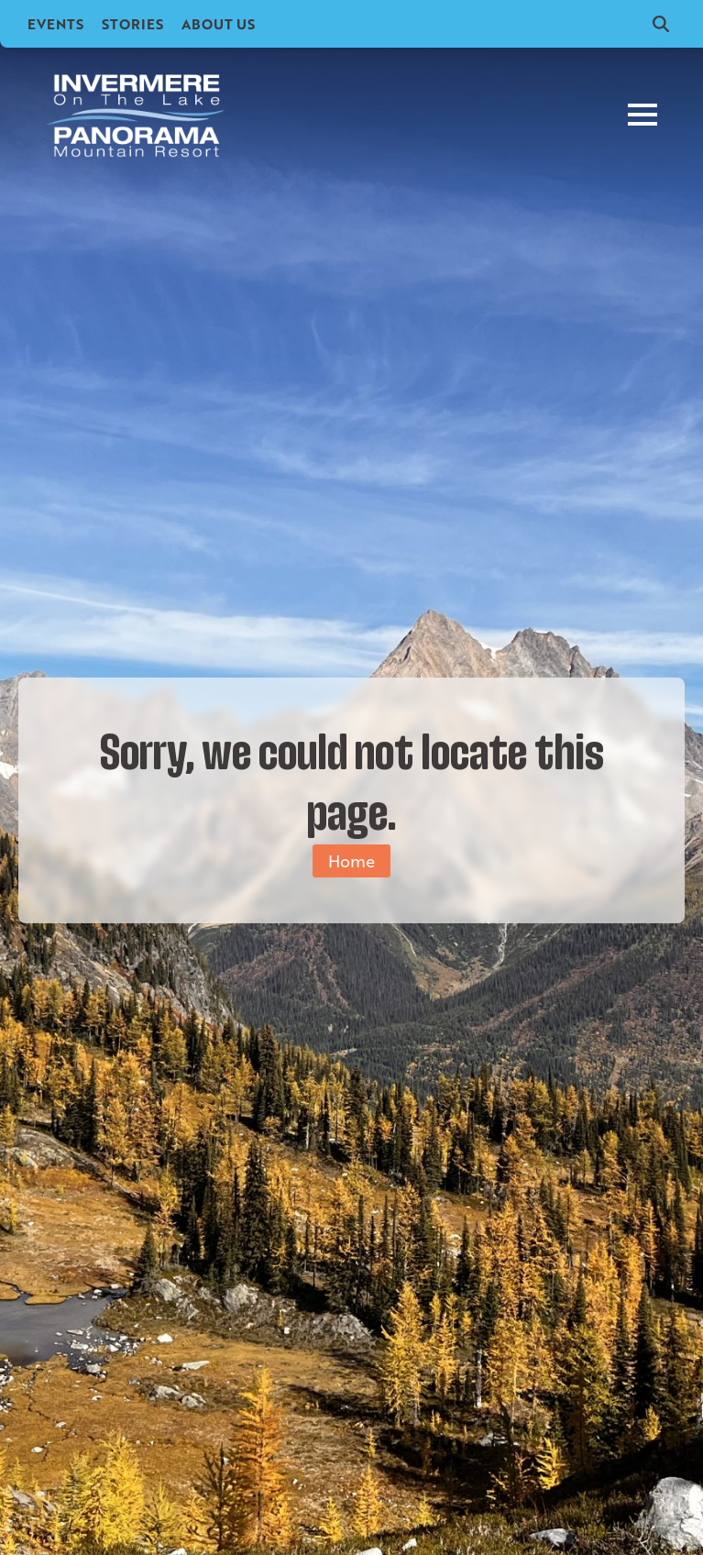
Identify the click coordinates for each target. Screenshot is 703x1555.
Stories (132, 24)
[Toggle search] (661, 24)
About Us (218, 24)
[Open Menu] (642, 114)
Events (55, 24)
